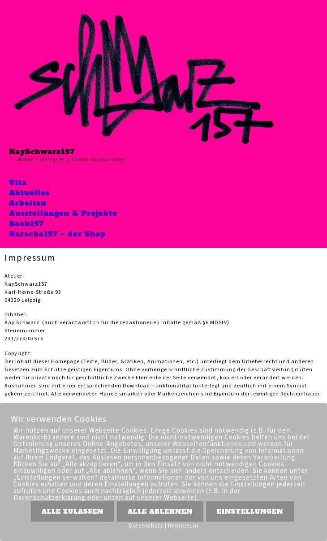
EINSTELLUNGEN (250, 511)
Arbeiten (28, 203)
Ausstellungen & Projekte (63, 213)
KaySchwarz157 (42, 151)
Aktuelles (29, 193)
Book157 (26, 223)
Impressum (183, 526)
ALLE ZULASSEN (72, 511)
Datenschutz (146, 526)
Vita (18, 182)
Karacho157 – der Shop (57, 234)
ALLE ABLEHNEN (160, 511)
